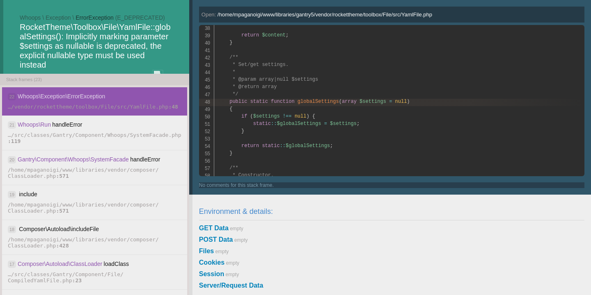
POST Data (216, 239)
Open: (317, 14)
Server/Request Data (231, 285)
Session (211, 273)
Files (206, 250)
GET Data (214, 228)
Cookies (211, 262)
